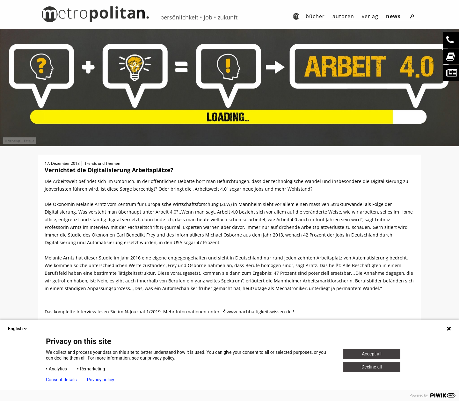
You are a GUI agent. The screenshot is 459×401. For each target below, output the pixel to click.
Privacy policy (100, 379)
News (393, 16)
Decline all (371, 366)
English (18, 328)
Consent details (61, 379)
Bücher (315, 16)
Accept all (372, 353)
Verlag (370, 16)
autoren (343, 16)
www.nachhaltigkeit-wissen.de (260, 312)
